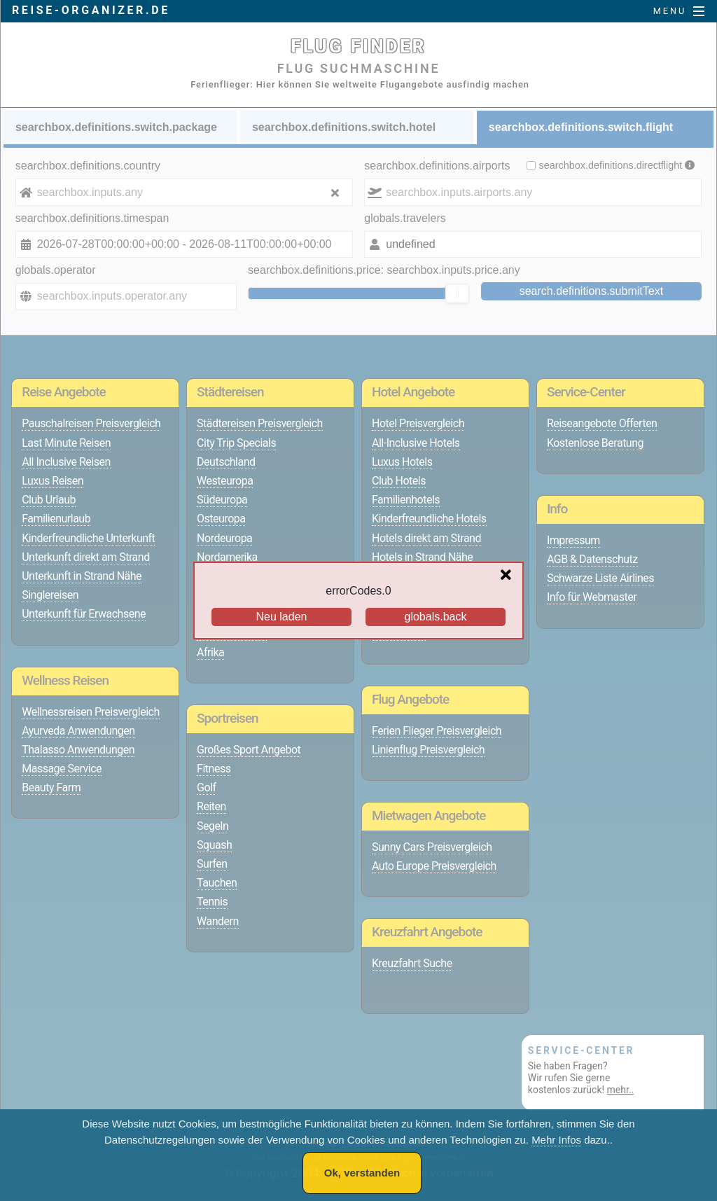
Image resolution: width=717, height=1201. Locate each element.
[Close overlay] (509, 576)
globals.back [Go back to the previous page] (436, 617)
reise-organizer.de (91, 10)
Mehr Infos (556, 1140)
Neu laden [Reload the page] (281, 617)
